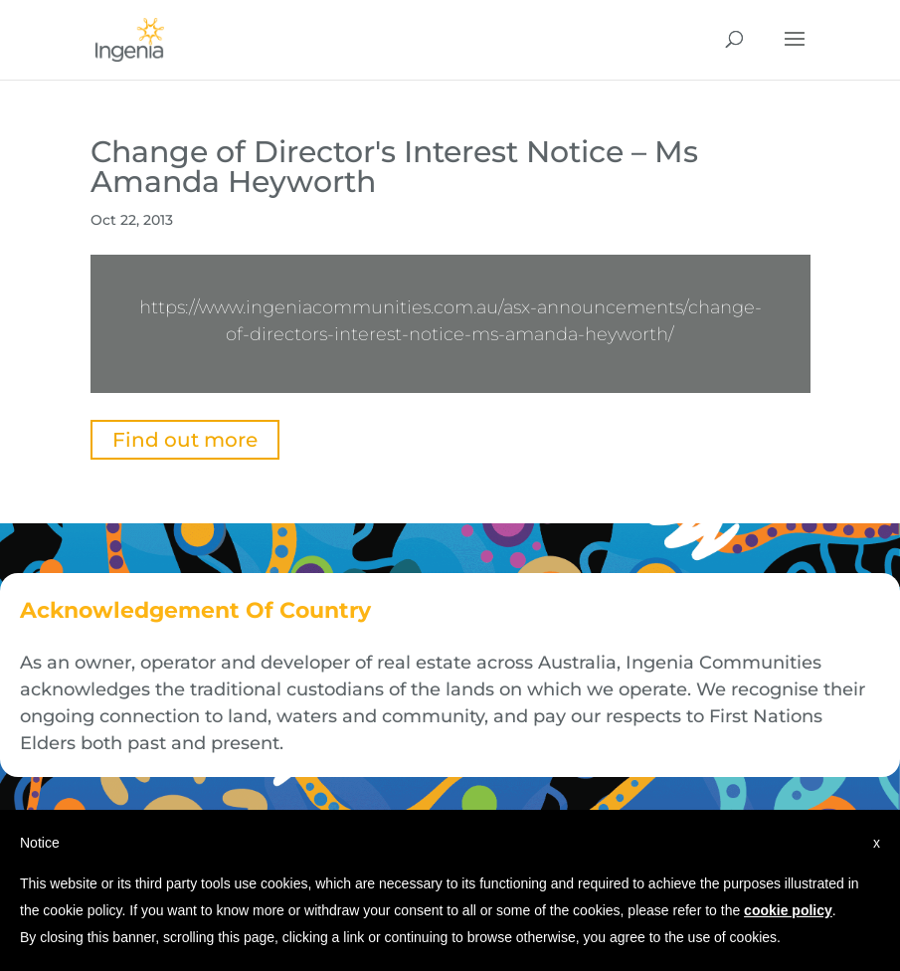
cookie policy (788, 910)
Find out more (185, 440)
